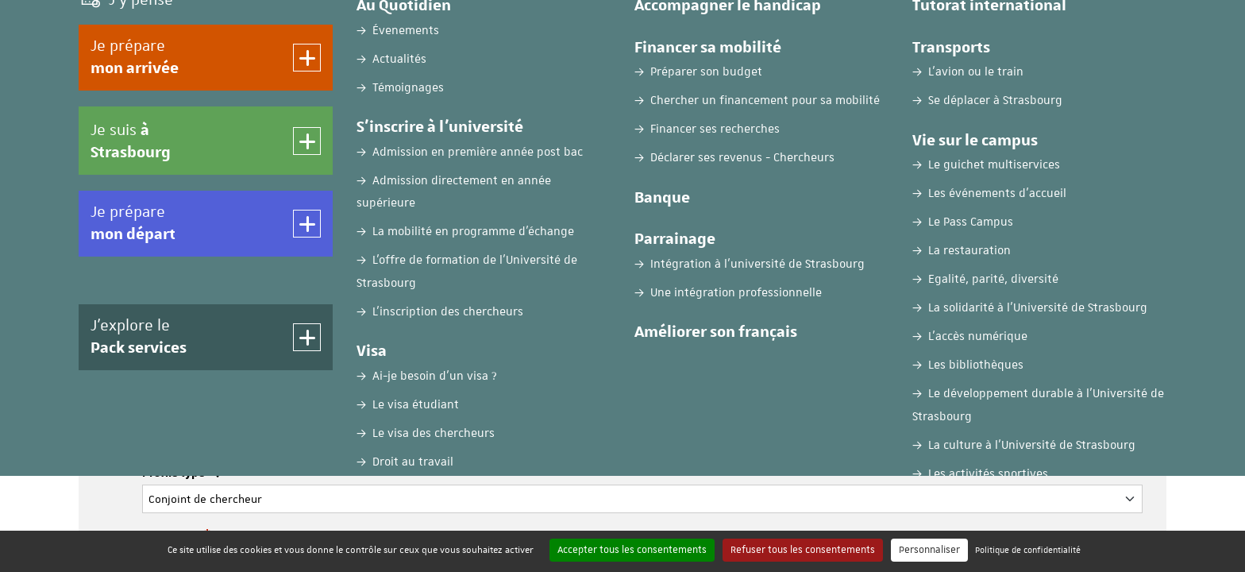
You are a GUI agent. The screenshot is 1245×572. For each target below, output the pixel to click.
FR (1021, 26)
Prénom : (170, 347)
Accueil (97, 125)
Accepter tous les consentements (632, 549)
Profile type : (180, 473)
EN (1060, 26)
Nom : (161, 283)
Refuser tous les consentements (802, 549)
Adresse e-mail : (188, 410)
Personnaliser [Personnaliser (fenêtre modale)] (929, 549)
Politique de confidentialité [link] (1028, 549)
